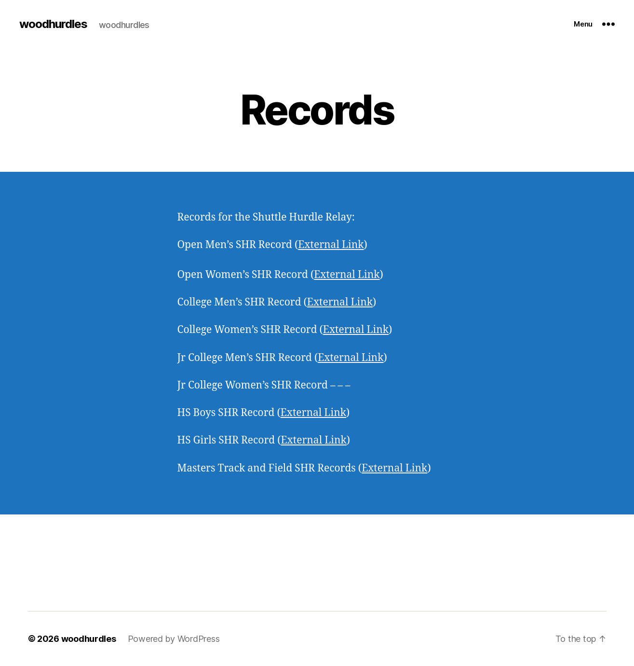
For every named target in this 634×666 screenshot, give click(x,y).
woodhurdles (53, 24)
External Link (331, 244)
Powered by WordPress (174, 639)
